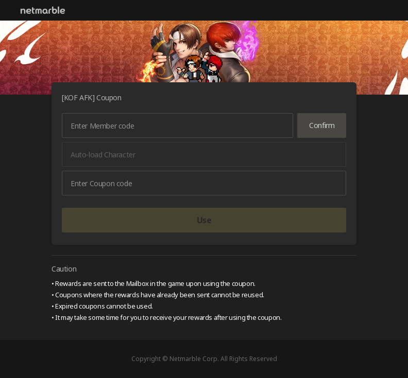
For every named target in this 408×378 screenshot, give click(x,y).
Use (204, 220)
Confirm (321, 125)
